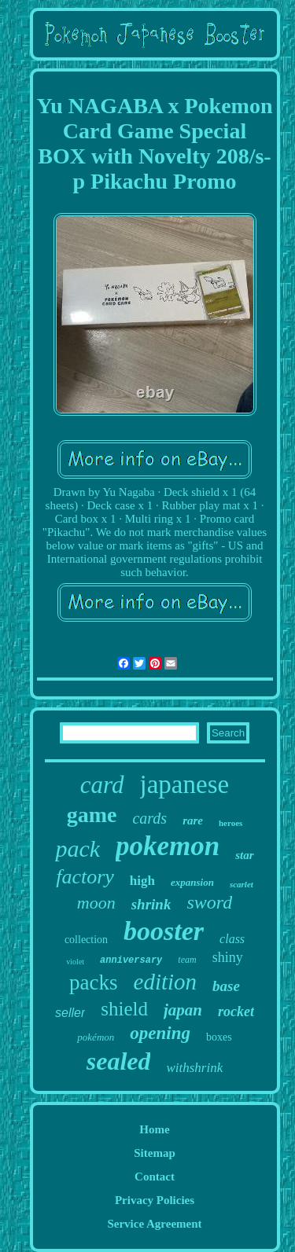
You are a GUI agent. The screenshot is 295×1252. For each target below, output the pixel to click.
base (226, 986)
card (102, 785)
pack (77, 848)
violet (75, 961)
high (142, 880)
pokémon (95, 1037)
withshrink (194, 1067)
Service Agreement (154, 1223)
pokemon (167, 846)
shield (124, 1008)
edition (165, 981)
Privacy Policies (154, 1200)
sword (209, 902)
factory (85, 876)
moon (96, 902)
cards (149, 818)
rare (193, 820)
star (244, 855)
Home (154, 1129)
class (232, 938)
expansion (192, 882)
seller (70, 1012)
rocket (236, 1011)
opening (160, 1033)
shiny (227, 957)
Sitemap (154, 1153)
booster (164, 930)
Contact (155, 1176)
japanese (185, 784)
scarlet (241, 884)
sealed (119, 1061)
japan (183, 1009)
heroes (230, 823)
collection (86, 939)
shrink (151, 904)
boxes (219, 1037)
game (92, 814)
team (187, 959)
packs (93, 982)
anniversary (131, 960)
